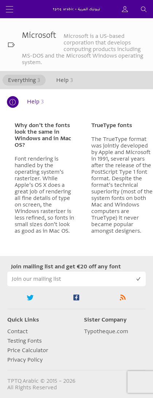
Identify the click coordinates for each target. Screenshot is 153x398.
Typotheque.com (106, 331)
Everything (24, 80)
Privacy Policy (25, 359)
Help (64, 80)
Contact (17, 331)
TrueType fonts (111, 125)
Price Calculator (27, 350)
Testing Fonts (24, 340)
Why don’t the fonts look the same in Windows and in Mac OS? (43, 135)
